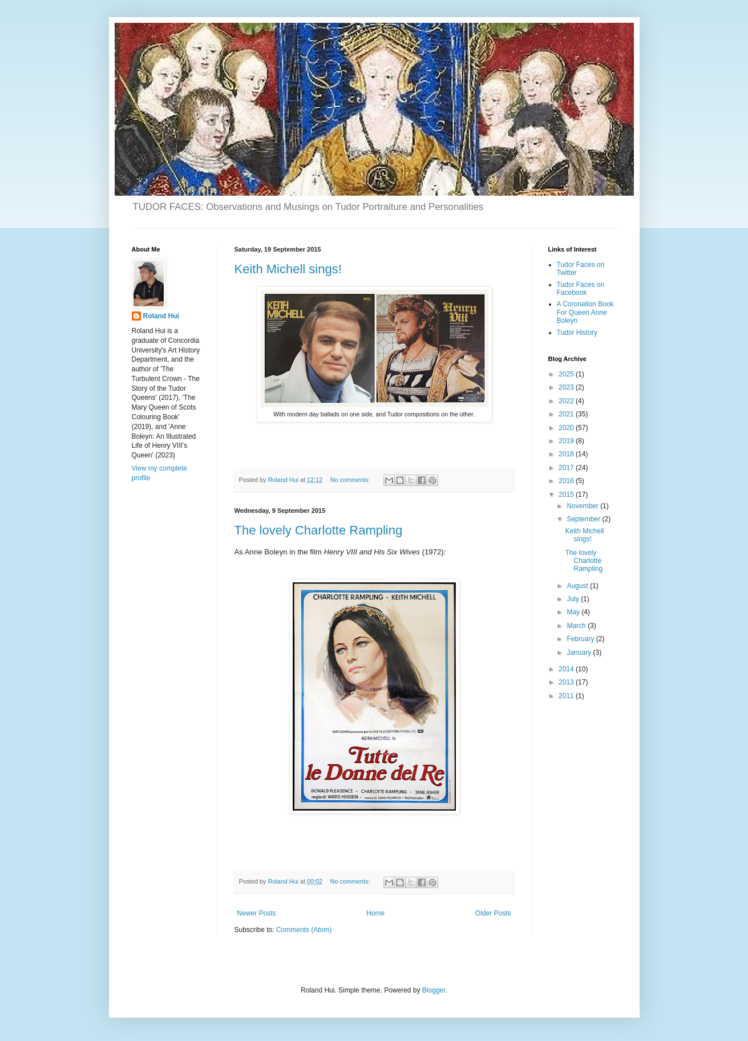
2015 (567, 495)
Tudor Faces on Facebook (581, 289)
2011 (567, 696)
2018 (567, 454)
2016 (567, 481)
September (584, 519)
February (581, 639)
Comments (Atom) (303, 930)
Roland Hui (161, 316)
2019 (567, 441)
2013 (567, 682)
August (578, 586)
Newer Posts (256, 913)
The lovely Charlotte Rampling (318, 530)
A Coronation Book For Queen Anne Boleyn (585, 312)
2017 (567, 468)
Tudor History (577, 333)
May (574, 612)
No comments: (351, 479)
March (577, 626)
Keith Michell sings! (288, 269)
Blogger (434, 990)
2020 (567, 428)
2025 (567, 374)
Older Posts (493, 913)
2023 (567, 387)
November (583, 506)
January (580, 653)
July (574, 599)
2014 (567, 669)
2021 (567, 414)
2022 (567, 401)
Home (375, 913)
